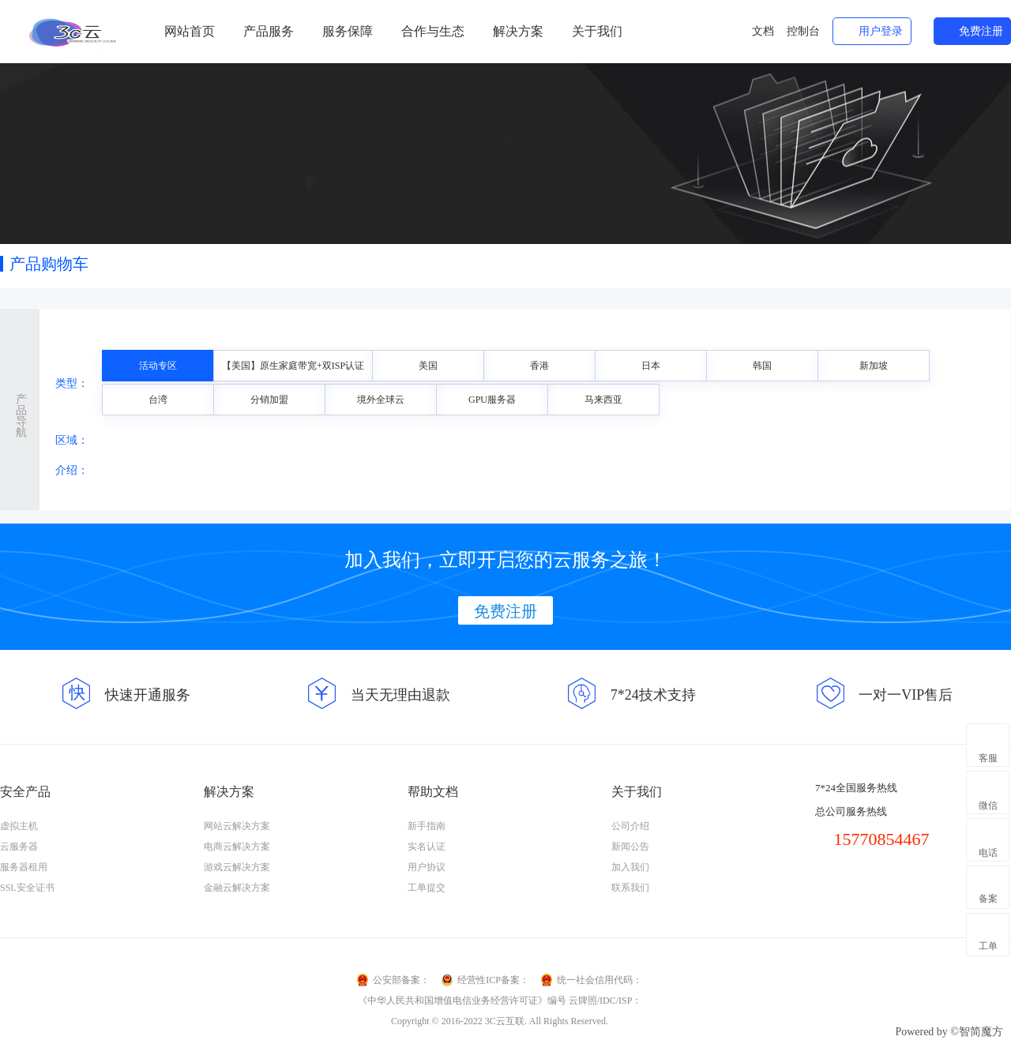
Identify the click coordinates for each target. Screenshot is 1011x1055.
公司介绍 (630, 826)
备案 (988, 898)
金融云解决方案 (237, 887)
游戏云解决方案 (237, 867)
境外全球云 (380, 399)
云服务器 (19, 846)
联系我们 (630, 887)
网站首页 (189, 31)
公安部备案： (401, 980)
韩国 (762, 365)
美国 (428, 365)
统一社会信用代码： (599, 980)
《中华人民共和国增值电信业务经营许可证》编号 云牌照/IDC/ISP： (500, 1000)
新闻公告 (630, 846)
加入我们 (630, 867)
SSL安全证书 (27, 887)
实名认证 (426, 846)
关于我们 (597, 31)
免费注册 (981, 31)
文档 (763, 31)
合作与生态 (432, 31)
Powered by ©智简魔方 (949, 1032)
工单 (988, 946)
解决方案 (518, 31)
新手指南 (426, 826)
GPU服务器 (492, 399)
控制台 (803, 31)
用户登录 (881, 31)
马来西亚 (603, 399)
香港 (539, 365)
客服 (988, 758)
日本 (650, 365)
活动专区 (158, 365)
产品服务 (268, 31)
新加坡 (873, 365)
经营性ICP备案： (493, 980)
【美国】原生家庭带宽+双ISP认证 (293, 365)
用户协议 (426, 867)
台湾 (157, 399)
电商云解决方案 (237, 846)
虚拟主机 (19, 826)
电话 (988, 852)
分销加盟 (269, 399)
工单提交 (426, 887)
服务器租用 (23, 867)
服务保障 (347, 31)
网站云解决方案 (237, 826)
